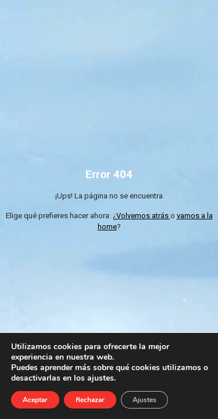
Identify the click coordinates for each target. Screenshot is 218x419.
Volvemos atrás (143, 215)
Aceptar (35, 399)
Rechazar (90, 399)
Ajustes (144, 399)
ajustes (100, 378)
